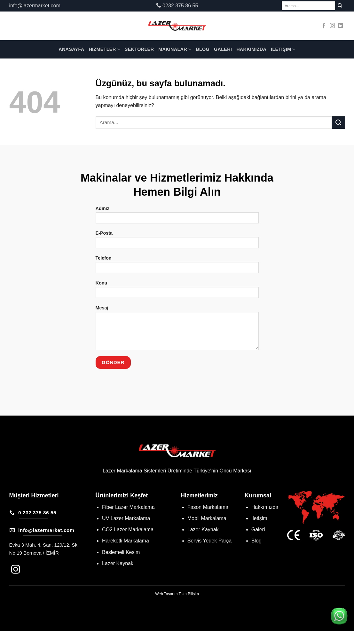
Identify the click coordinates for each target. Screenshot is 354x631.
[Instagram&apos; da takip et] (332, 26)
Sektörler (139, 49)
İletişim (283, 49)
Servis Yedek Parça (209, 540)
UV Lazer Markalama (126, 518)
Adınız (177, 217)
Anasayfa (71, 49)
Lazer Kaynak (117, 563)
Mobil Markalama (206, 518)
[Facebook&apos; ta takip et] (323, 26)
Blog (202, 49)
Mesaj (177, 329)
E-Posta (177, 241)
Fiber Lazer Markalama (128, 507)
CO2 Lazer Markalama (127, 529)
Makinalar (174, 49)
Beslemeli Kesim (121, 552)
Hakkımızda (251, 49)
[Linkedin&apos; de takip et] (340, 26)
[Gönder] (340, 6)
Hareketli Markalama (125, 540)
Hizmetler (104, 49)
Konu (177, 291)
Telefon (177, 266)
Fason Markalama (207, 507)
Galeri (223, 49)
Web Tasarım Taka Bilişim (177, 594)
